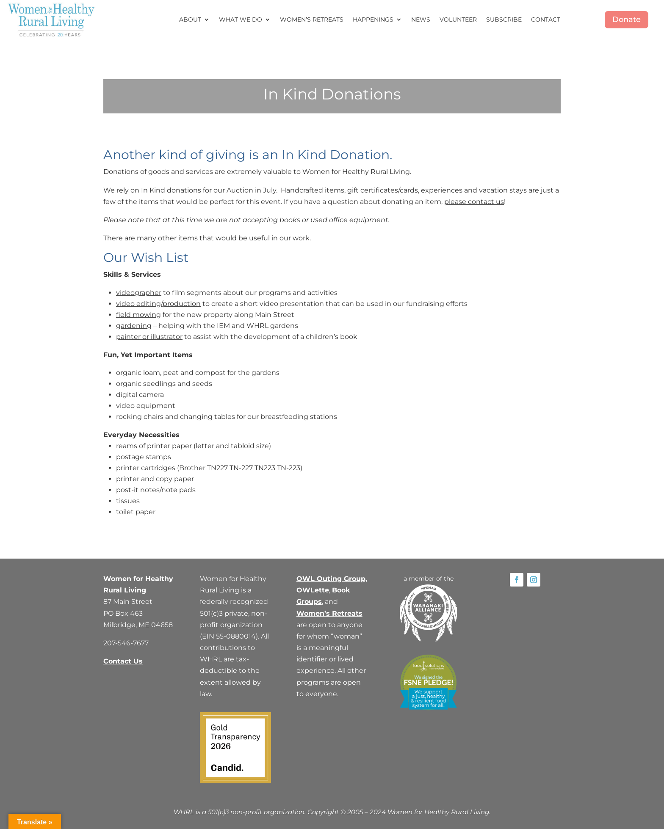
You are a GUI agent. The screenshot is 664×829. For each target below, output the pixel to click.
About (190, 19)
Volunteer (458, 19)
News (420, 19)
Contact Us (123, 661)
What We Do (240, 19)
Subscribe (504, 19)
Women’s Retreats (311, 19)
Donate (626, 19)
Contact (545, 19)
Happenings (373, 19)
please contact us (474, 202)
